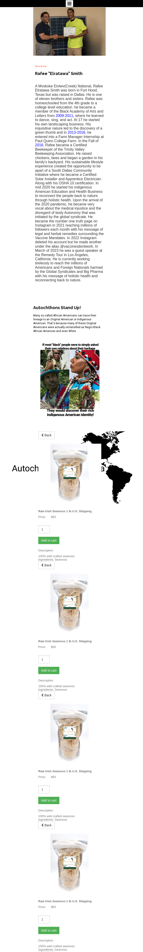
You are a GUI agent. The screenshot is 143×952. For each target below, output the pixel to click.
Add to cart (49, 487)
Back (46, 443)
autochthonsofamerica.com (20, 938)
